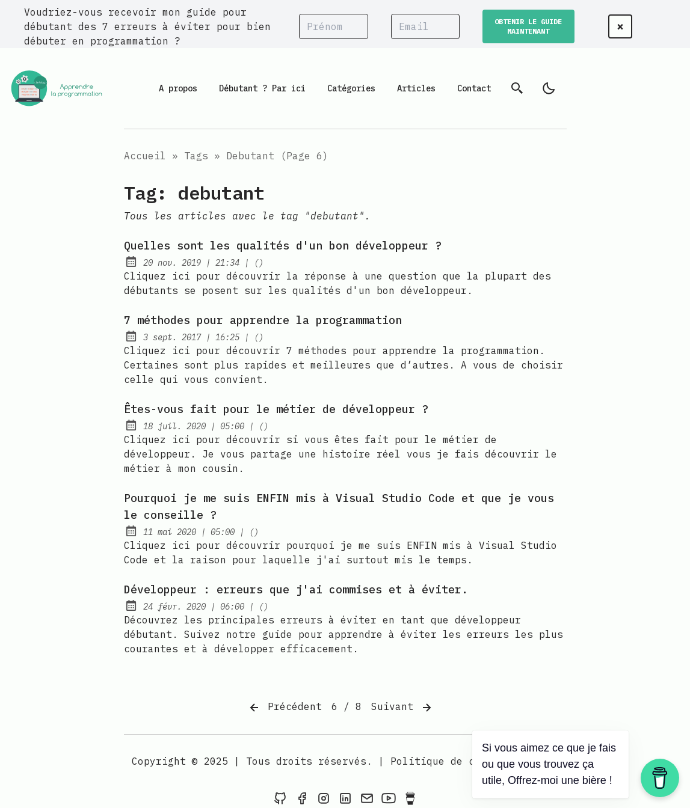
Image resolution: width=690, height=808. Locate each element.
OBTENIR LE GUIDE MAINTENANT (528, 26)
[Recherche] (517, 88)
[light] (548, 88)
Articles (416, 88)
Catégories (351, 88)
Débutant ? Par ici (262, 88)
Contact (474, 88)
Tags (196, 156)
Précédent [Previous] (284, 707)
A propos (178, 88)
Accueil (145, 156)
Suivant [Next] (402, 707)
